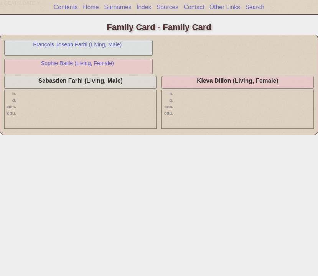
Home (91, 7)
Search (254, 7)
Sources (167, 7)
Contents (65, 7)
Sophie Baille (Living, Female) (77, 63)
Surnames (117, 7)
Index (144, 7)
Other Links (224, 7)
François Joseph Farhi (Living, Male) (77, 44)
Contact (194, 7)
